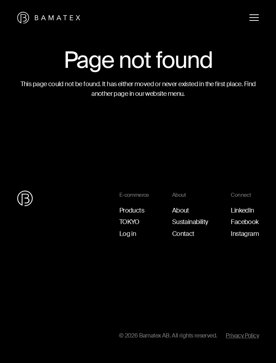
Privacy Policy (242, 335)
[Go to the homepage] (48, 18)
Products (131, 210)
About (180, 210)
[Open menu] (254, 17)
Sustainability (190, 222)
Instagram (245, 233)
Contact (183, 233)
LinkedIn (242, 210)
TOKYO (129, 222)
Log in (127, 233)
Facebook (244, 222)
